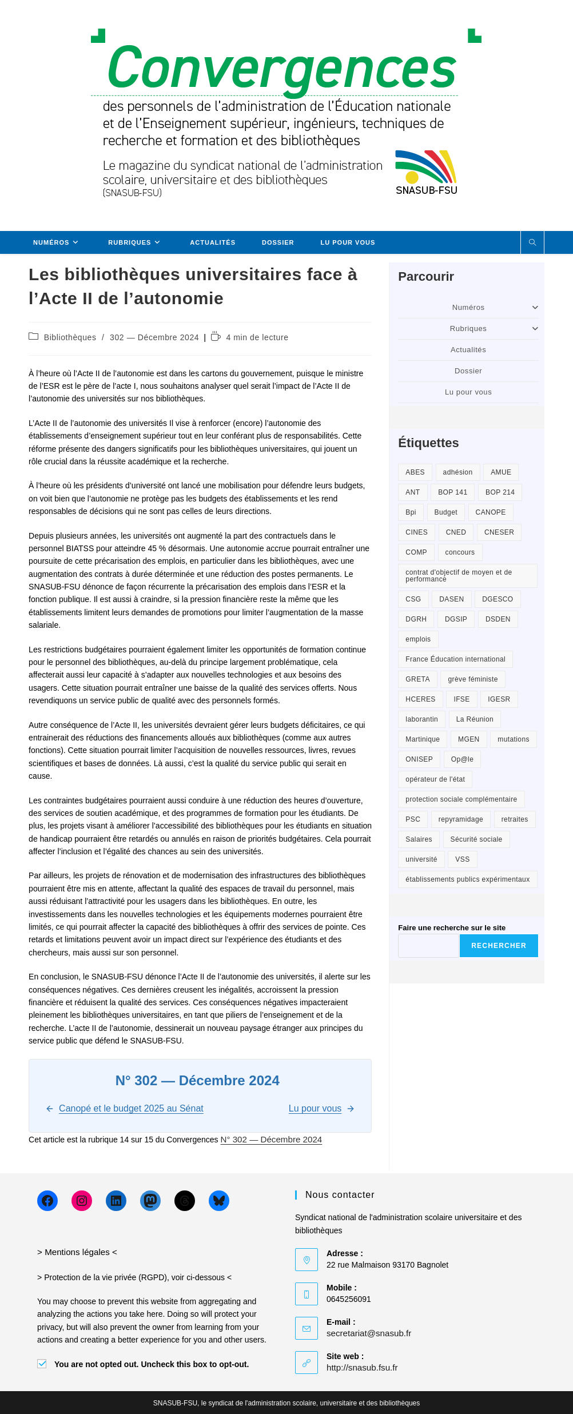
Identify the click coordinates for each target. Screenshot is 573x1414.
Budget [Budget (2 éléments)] (446, 512)
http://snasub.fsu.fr (359, 1366)
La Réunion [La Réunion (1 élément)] (475, 719)
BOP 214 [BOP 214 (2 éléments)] (500, 492)
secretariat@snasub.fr (366, 1332)
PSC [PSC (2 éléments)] (412, 819)
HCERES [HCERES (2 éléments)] (420, 699)
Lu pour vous (468, 392)
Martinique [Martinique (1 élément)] (422, 739)
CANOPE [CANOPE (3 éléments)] (491, 512)
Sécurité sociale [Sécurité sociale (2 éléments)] (477, 839)
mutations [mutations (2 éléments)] (514, 739)
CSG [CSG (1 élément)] (413, 599)
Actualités (468, 349)
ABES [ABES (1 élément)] (415, 472)
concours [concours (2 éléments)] (460, 552)
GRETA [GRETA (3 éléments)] (417, 679)
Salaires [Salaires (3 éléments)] (418, 839)
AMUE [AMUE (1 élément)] (501, 472)
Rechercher (499, 946)
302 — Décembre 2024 (154, 337)
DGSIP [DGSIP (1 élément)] (456, 619)
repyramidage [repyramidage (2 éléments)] (461, 819)
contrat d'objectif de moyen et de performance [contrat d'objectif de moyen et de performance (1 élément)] (458, 575)
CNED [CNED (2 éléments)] (456, 532)
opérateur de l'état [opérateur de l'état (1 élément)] (435, 779)
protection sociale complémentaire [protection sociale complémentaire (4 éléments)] (461, 799)
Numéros (495, 307)
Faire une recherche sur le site (452, 927)
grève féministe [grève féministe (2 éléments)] (473, 679)
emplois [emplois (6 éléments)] (418, 639)
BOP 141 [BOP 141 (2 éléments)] (452, 492)
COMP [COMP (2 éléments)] (416, 552)
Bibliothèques (70, 337)
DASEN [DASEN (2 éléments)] (451, 599)
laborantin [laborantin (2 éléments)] (421, 719)
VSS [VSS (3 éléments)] (462, 859)
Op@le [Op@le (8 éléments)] (462, 759)
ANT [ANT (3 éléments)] (412, 492)
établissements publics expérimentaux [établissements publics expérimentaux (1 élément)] (467, 879)
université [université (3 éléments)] (421, 859)
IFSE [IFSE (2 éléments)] (461, 699)
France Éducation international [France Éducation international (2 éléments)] (455, 659)
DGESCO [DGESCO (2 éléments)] (497, 599)
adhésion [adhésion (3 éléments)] (458, 472)
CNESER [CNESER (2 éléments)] (499, 532)
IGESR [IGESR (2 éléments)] (499, 699)
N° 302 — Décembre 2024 (268, 1139)
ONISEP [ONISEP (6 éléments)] (419, 759)
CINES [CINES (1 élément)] (416, 532)
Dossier (468, 371)
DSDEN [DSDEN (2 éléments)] (498, 619)
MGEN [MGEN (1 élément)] (469, 739)
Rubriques (494, 328)
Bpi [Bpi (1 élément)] (410, 512)
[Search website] (532, 243)
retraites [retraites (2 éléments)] (515, 819)
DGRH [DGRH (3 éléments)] (416, 619)
